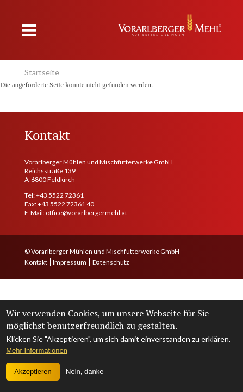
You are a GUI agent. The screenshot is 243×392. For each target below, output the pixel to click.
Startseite (41, 72)
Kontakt (35, 262)
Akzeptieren (33, 372)
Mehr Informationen (36, 350)
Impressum (69, 262)
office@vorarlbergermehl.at (86, 213)
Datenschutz (110, 262)
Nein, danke (84, 372)
